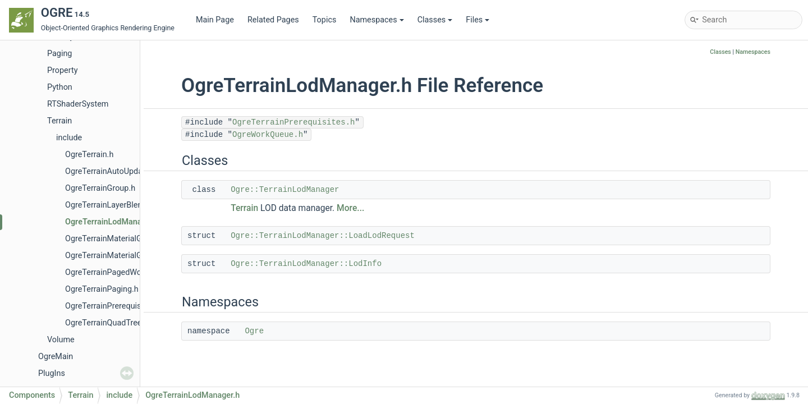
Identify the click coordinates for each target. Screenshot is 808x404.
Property (62, 70)
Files (477, 20)
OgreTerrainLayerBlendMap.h (117, 205)
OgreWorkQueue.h (267, 134)
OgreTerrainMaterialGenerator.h (121, 239)
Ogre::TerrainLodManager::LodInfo (306, 263)
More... (350, 208)
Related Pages (273, 20)
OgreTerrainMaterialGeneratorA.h (124, 255)
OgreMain (55, 356)
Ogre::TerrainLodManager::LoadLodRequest (323, 235)
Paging (59, 53)
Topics (325, 20)
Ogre (254, 331)
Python (59, 87)
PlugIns (51, 373)
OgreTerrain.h (89, 154)
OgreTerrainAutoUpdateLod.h (117, 171)
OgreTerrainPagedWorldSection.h (124, 272)
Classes (435, 20)
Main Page (215, 20)
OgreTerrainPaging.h (102, 289)
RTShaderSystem (77, 104)
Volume (61, 340)
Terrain (59, 121)
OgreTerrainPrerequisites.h (112, 306)
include (69, 138)
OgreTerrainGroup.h (100, 188)
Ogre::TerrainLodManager (285, 189)
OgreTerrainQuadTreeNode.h (116, 323)
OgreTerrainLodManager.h (112, 222)
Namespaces (376, 20)
